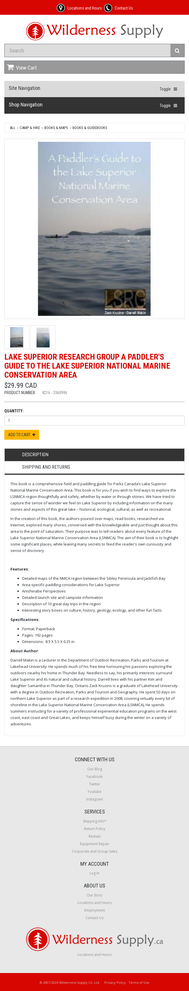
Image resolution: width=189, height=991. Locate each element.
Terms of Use (138, 982)
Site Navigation (24, 88)
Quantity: (14, 411)
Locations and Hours (94, 902)
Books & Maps (56, 128)
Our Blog (94, 769)
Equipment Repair (94, 843)
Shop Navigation (26, 105)
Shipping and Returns (46, 467)
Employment (94, 910)
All (12, 128)
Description (35, 454)
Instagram (94, 799)
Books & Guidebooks (89, 128)
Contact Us (94, 917)
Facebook (94, 776)
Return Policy (94, 828)
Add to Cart (21, 434)
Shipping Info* (94, 821)
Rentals (95, 836)
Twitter (94, 784)
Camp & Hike (30, 128)
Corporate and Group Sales (94, 851)
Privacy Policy (115, 982)
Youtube (94, 791)
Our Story (94, 895)
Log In (94, 873)
